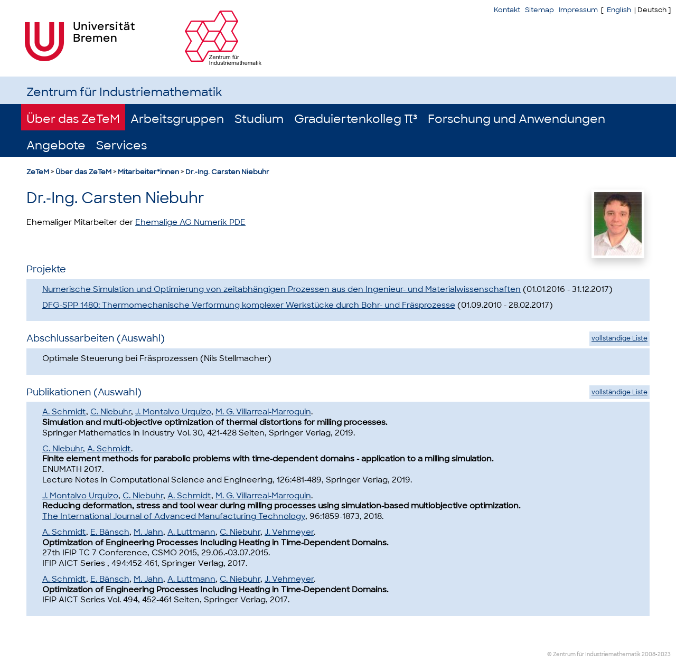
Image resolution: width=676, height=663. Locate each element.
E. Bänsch (109, 532)
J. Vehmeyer (289, 532)
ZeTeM (37, 171)
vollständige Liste (619, 338)
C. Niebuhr (110, 411)
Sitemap (539, 9)
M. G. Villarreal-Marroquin (263, 411)
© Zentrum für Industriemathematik (594, 654)
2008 (648, 654)
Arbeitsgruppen (177, 119)
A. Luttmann (191, 532)
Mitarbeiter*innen (148, 171)
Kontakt (507, 9)
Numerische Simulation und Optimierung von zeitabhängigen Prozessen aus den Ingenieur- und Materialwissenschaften (281, 289)
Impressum (578, 9)
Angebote (56, 145)
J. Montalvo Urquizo (173, 411)
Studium (259, 119)
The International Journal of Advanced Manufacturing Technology (173, 516)
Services (121, 145)
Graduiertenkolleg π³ (355, 119)
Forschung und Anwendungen (516, 119)
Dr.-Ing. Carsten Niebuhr (227, 171)
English (619, 9)
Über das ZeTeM (73, 119)
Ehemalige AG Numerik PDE (190, 222)
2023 (664, 654)
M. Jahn (148, 532)
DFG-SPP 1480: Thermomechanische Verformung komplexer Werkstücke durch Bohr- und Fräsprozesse (248, 305)
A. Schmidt (64, 411)
